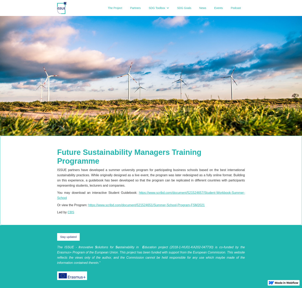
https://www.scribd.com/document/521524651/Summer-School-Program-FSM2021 (146, 205)
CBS (71, 212)
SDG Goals (184, 8)
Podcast (236, 8)
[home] (61, 8)
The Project (115, 8)
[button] (159, 8)
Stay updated (68, 237)
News (202, 8)
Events (218, 8)
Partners (135, 8)
